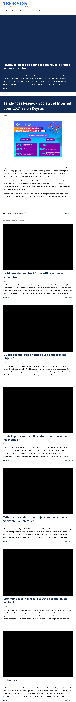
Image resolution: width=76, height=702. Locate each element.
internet (10, 213)
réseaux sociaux (18, 213)
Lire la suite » (69, 297)
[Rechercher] (63, 3)
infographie (27, 168)
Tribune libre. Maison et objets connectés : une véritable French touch (35, 519)
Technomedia (15, 3)
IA (39, 10)
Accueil (5, 10)
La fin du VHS (12, 680)
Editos (13, 10)
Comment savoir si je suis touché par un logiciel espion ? (35, 600)
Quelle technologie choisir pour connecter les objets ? (34, 356)
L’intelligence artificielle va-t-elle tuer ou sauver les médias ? (36, 438)
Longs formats (23, 10)
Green (33, 10)
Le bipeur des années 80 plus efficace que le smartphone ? (33, 275)
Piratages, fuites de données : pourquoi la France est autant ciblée (36, 66)
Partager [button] (6, 88)
